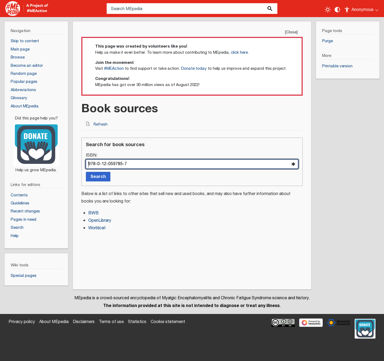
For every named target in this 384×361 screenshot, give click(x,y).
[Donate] (36, 142)
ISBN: (91, 156)
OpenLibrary (99, 220)
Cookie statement (168, 322)
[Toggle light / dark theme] (328, 9)
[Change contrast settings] (337, 9)
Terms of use (111, 322)
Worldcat (97, 228)
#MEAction (114, 68)
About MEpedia (54, 322)
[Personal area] (362, 8)
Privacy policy (22, 322)
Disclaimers (84, 322)
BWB (93, 213)
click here (239, 52)
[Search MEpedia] (192, 8)
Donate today (194, 68)
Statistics (137, 322)
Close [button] (291, 32)
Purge (327, 41)
